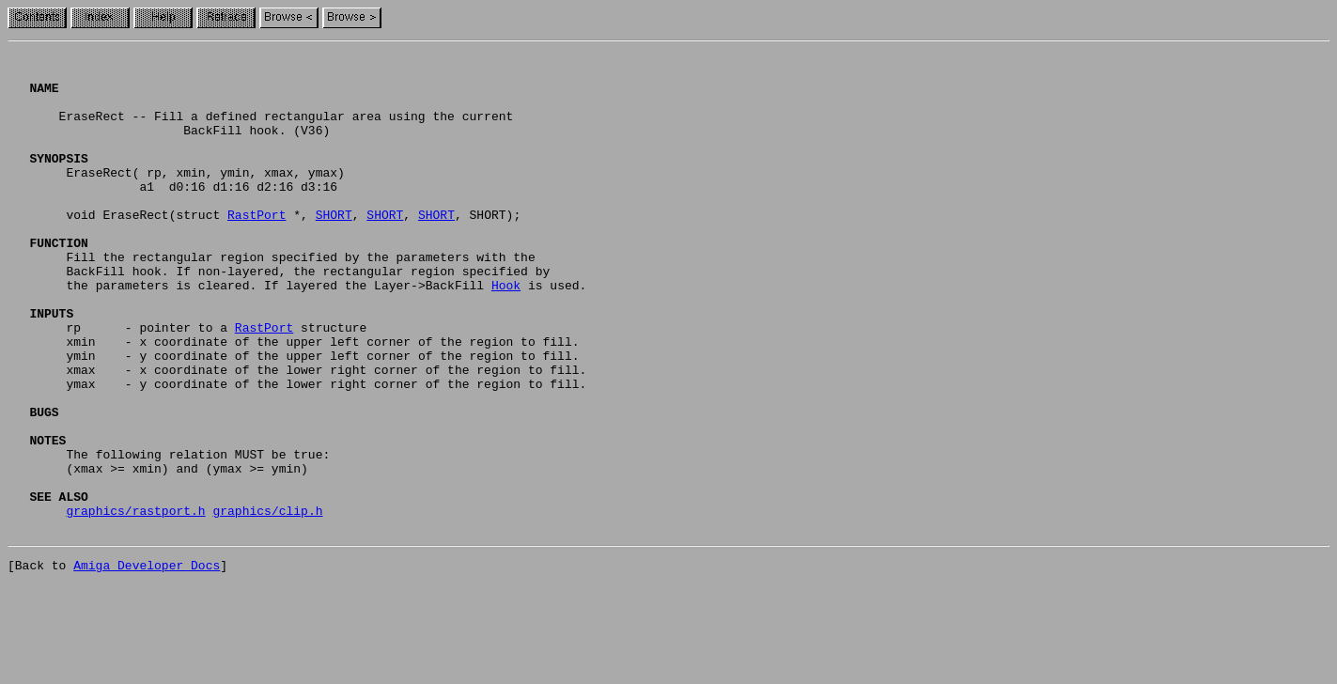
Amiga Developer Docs (146, 663)
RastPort (256, 248)
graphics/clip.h (267, 603)
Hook (506, 332)
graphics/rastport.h (135, 603)
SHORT (334, 248)
